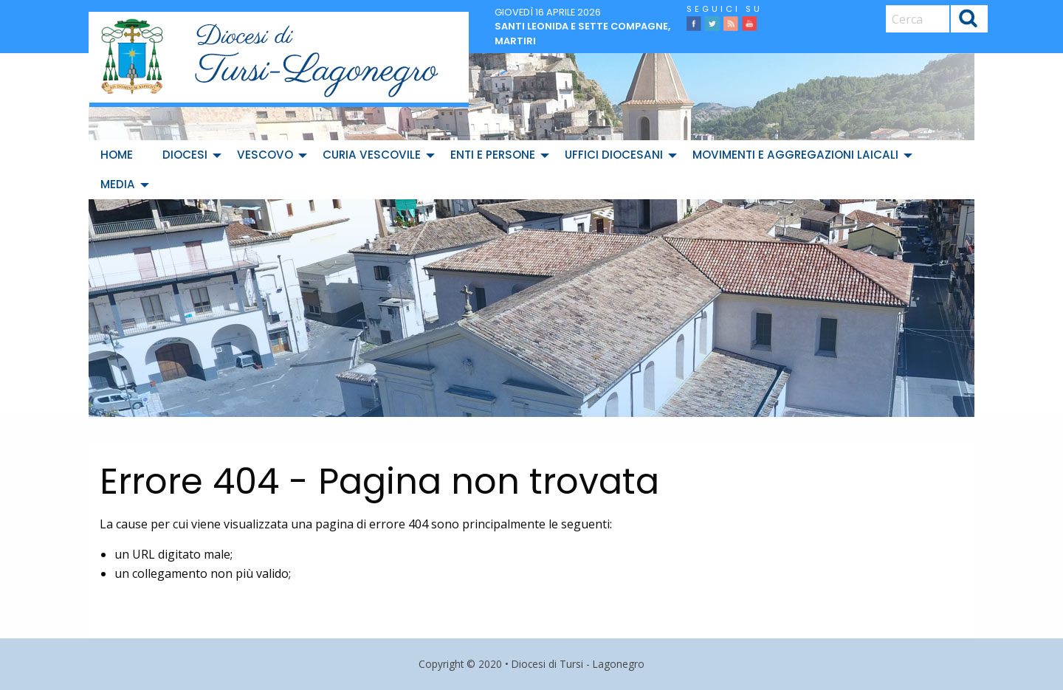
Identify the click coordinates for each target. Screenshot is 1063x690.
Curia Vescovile (372, 154)
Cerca (968, 20)
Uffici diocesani (614, 154)
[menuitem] (120, 155)
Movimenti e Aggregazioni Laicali (795, 154)
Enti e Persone (492, 154)
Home (116, 154)
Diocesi (184, 154)
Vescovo (265, 154)
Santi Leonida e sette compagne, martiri (582, 33)
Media (117, 184)
